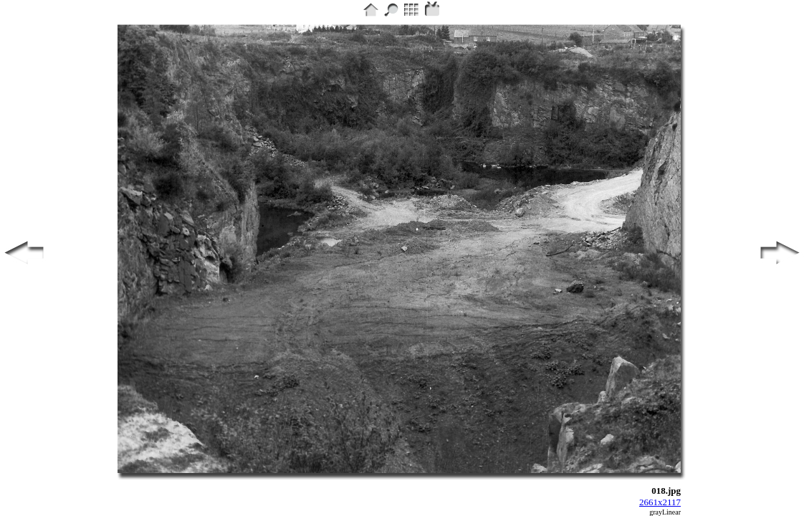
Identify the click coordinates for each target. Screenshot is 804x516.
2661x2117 (660, 502)
